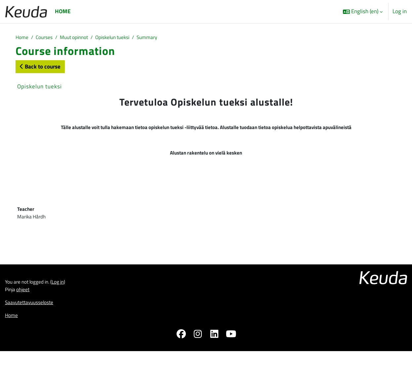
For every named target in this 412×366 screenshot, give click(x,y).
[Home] (26, 11)
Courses (47, 37)
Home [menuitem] (62, 11)
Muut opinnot (80, 37)
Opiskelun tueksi (123, 37)
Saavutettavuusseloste (32, 315)
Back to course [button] (40, 67)
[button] (363, 11)
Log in (399, 11)
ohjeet (25, 301)
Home (23, 37)
